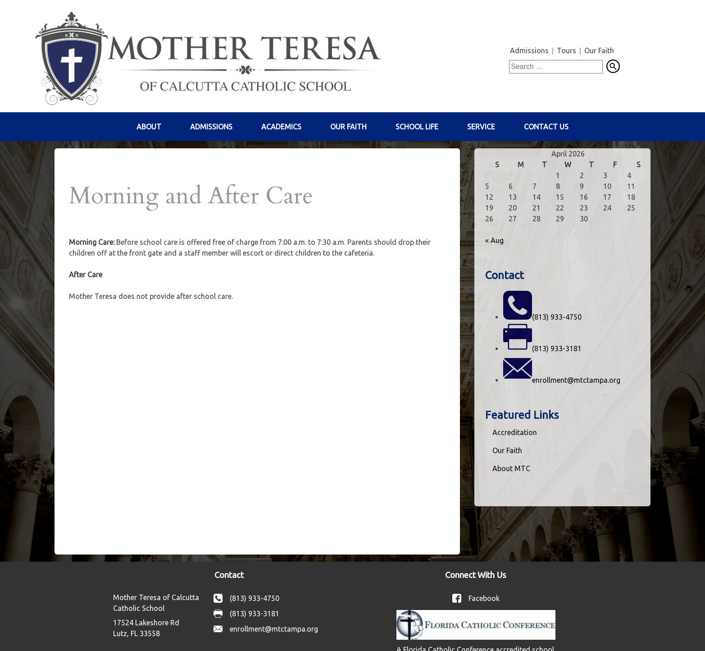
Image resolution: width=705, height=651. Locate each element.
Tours (566, 50)
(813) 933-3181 (557, 348)
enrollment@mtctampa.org (576, 380)
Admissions (529, 50)
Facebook (484, 598)
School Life (417, 127)
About (148, 127)
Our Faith (599, 50)
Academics (281, 127)
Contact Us (546, 127)
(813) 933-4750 (557, 317)
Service (481, 127)
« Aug (494, 240)
